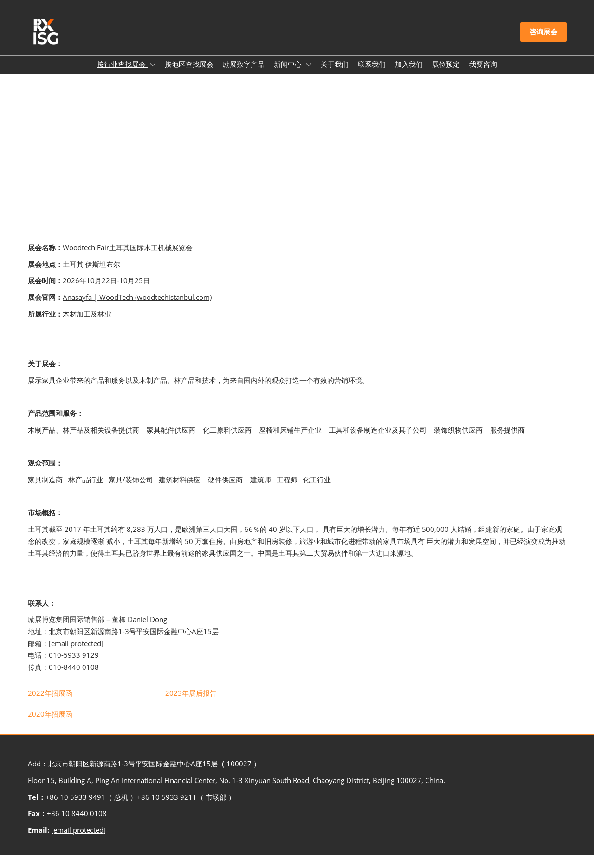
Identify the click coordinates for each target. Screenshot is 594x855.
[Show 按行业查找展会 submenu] (152, 64)
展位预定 (446, 64)
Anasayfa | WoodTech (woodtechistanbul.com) (137, 297)
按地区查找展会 (189, 64)
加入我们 (409, 64)
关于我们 (335, 64)
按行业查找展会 (122, 64)
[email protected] (76, 643)
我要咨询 (483, 64)
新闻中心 (288, 64)
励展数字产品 (244, 64)
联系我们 (372, 64)
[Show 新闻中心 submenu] (308, 64)
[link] (50, 693)
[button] (543, 32)
